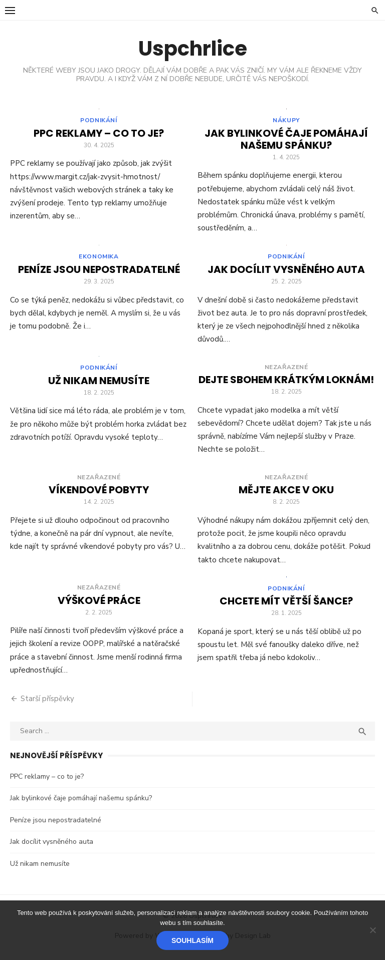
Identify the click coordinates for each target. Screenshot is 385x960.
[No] (372, 930)
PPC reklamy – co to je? (99, 135)
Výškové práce (99, 603)
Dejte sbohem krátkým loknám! (286, 383)
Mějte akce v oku (286, 493)
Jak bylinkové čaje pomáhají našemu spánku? (286, 141)
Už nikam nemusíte (98, 385)
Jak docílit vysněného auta (286, 272)
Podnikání (98, 122)
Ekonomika (98, 259)
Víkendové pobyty (99, 493)
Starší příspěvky (47, 702)
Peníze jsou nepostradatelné (99, 272)
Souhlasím (192, 940)
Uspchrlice (192, 49)
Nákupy (286, 122)
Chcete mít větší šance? (286, 605)
